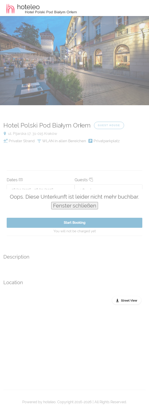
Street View (129, 300)
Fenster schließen (74, 205)
